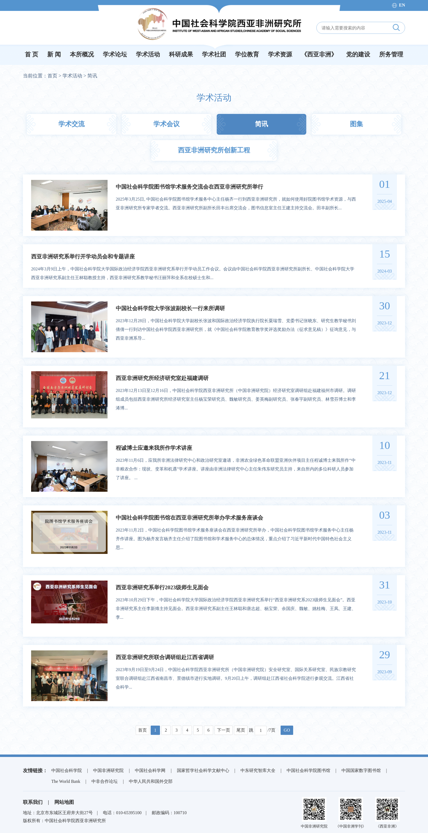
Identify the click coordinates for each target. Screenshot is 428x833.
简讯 (92, 76)
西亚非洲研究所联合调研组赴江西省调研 (165, 657)
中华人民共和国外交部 (151, 781)
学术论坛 (115, 54)
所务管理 (391, 54)
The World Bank (65, 781)
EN (402, 5)
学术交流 (71, 124)
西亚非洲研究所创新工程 (214, 150)
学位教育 (247, 54)
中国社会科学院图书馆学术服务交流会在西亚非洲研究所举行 (189, 187)
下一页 (223, 730)
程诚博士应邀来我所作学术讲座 (154, 448)
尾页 (240, 730)
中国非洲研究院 (108, 770)
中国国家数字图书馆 (361, 770)
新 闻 (54, 54)
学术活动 (148, 54)
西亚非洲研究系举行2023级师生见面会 (162, 587)
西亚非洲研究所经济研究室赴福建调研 (162, 378)
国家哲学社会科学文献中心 (203, 770)
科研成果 (181, 54)
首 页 (31, 54)
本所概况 (82, 54)
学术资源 (280, 54)
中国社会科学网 (150, 770)
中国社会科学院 (66, 770)
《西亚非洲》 (319, 54)
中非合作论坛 (104, 781)
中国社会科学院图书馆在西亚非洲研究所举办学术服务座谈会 (189, 518)
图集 (356, 124)
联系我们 (33, 802)
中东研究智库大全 (257, 770)
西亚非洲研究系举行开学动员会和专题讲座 (83, 256)
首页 (52, 76)
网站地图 (64, 802)
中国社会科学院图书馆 (308, 770)
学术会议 (166, 124)
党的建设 (358, 54)
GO (287, 730)
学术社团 (214, 54)
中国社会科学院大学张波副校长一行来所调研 (170, 308)
